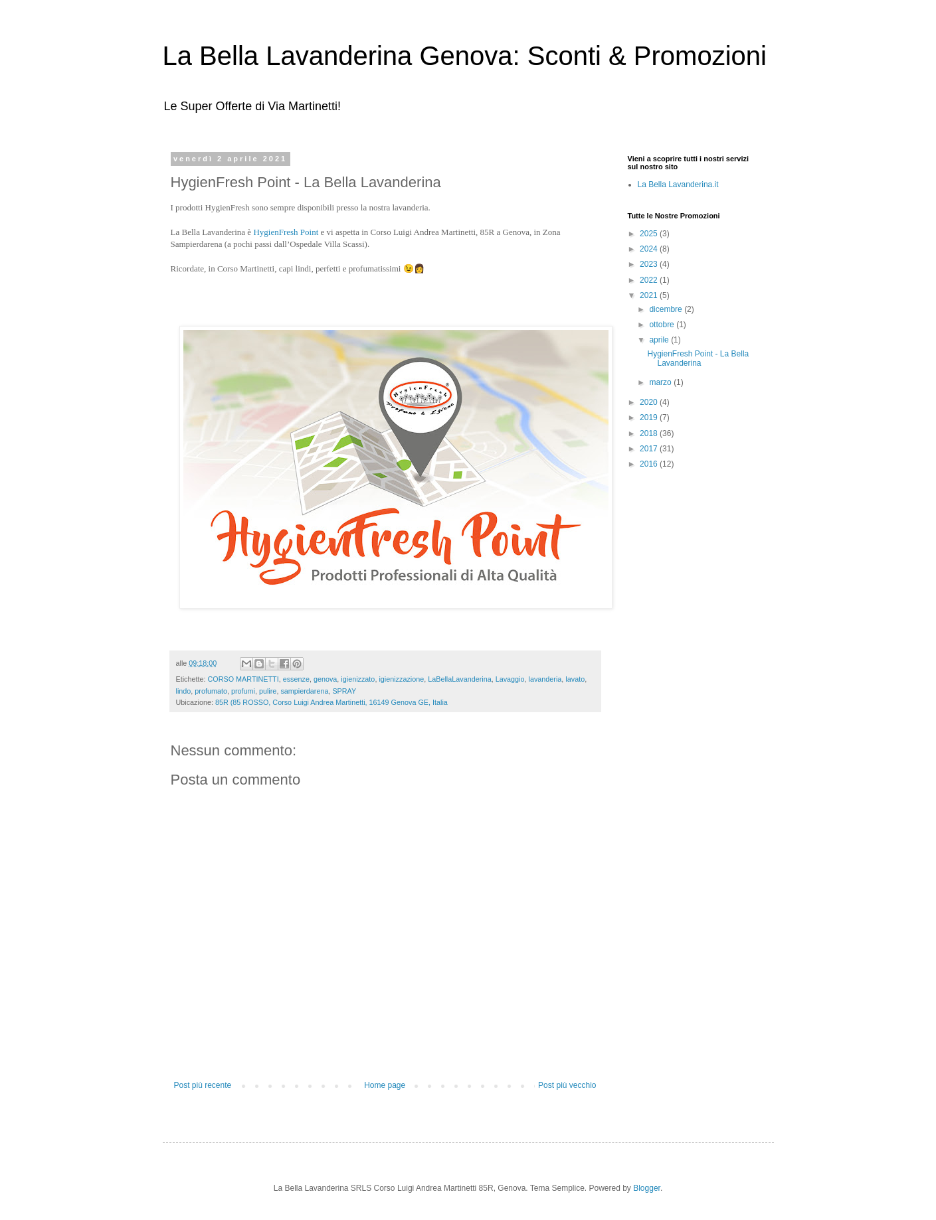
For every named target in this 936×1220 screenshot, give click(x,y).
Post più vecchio (567, 1085)
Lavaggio (510, 679)
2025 (650, 233)
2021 (650, 295)
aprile (660, 339)
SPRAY (344, 691)
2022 (650, 280)
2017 (650, 448)
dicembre (666, 309)
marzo (661, 382)
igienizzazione (401, 679)
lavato (575, 679)
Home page (384, 1085)
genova (325, 679)
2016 (650, 464)
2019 (650, 417)
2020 (650, 402)
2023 (650, 264)
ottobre (662, 324)
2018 (650, 433)
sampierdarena (304, 691)
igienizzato (358, 679)
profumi (243, 691)
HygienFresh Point (285, 232)
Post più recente (203, 1085)
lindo (183, 691)
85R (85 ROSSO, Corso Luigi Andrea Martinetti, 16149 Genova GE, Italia (331, 702)
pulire (267, 691)
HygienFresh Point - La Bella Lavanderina (698, 358)
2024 (650, 249)
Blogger (646, 1188)
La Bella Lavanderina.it (678, 184)
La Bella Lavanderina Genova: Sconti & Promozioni (465, 55)
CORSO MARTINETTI (243, 679)
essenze (296, 679)
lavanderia (545, 679)
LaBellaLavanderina (459, 679)
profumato (211, 691)
